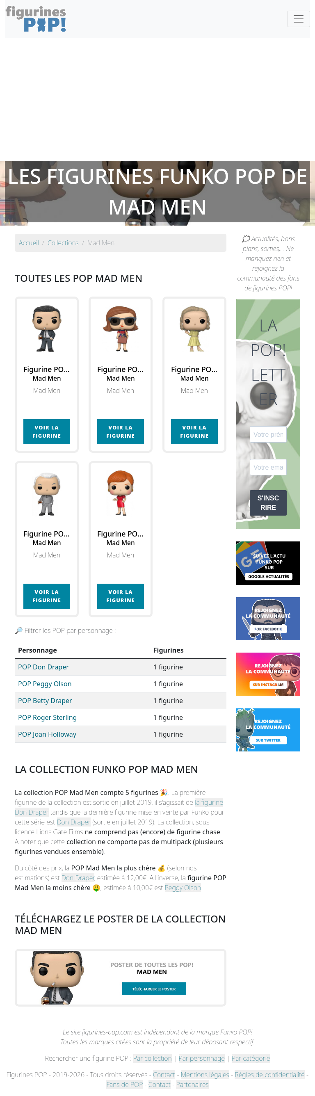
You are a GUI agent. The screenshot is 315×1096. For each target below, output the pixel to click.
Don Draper (74, 822)
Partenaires (192, 1084)
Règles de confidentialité (269, 1074)
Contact (164, 1074)
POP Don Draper (43, 666)
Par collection (152, 1058)
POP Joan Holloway (47, 734)
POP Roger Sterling (47, 717)
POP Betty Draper (45, 700)
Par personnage (202, 1058)
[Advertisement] (157, 99)
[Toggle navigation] (298, 19)
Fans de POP (124, 1084)
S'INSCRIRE (268, 503)
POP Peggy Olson (45, 683)
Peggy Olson (183, 887)
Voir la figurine (46, 431)
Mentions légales (205, 1074)
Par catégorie (251, 1058)
